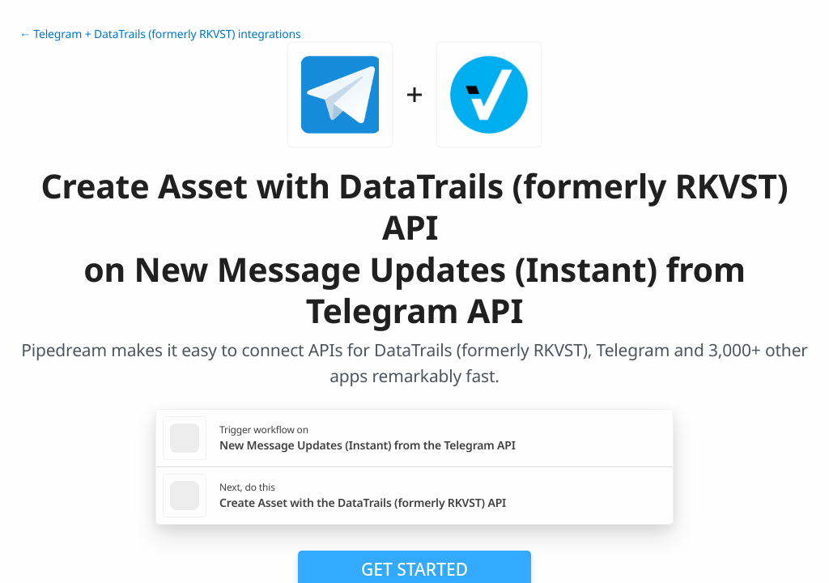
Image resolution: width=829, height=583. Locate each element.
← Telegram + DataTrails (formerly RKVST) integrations (159, 34)
